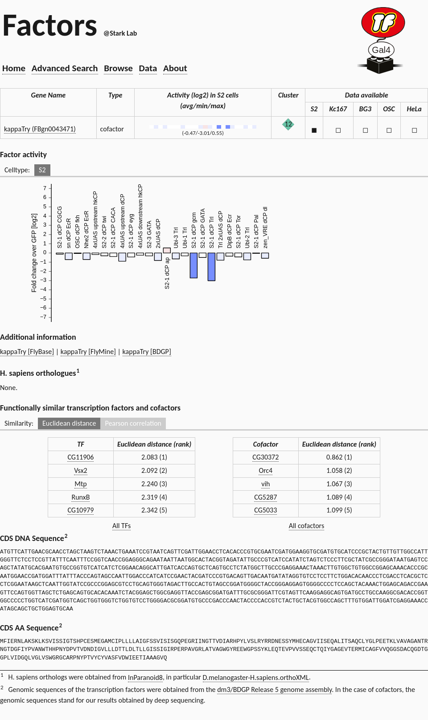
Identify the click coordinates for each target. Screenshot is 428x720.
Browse (118, 68)
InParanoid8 (145, 677)
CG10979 (80, 510)
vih (265, 484)
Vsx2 (80, 470)
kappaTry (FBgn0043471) (40, 129)
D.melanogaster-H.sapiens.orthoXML (256, 677)
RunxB (80, 497)
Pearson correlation (133, 423)
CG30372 (265, 457)
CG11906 (80, 457)
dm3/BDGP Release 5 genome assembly (274, 689)
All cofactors (307, 525)
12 (288, 124)
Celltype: (17, 170)
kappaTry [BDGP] (147, 351)
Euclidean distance (69, 423)
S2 (42, 170)
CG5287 (265, 497)
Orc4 (265, 470)
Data (148, 68)
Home (13, 68)
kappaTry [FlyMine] (88, 351)
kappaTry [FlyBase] (27, 351)
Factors (49, 24)
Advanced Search (65, 68)
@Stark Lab (120, 33)
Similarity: (18, 423)
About (175, 68)
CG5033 (265, 510)
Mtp (80, 484)
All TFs (121, 525)
